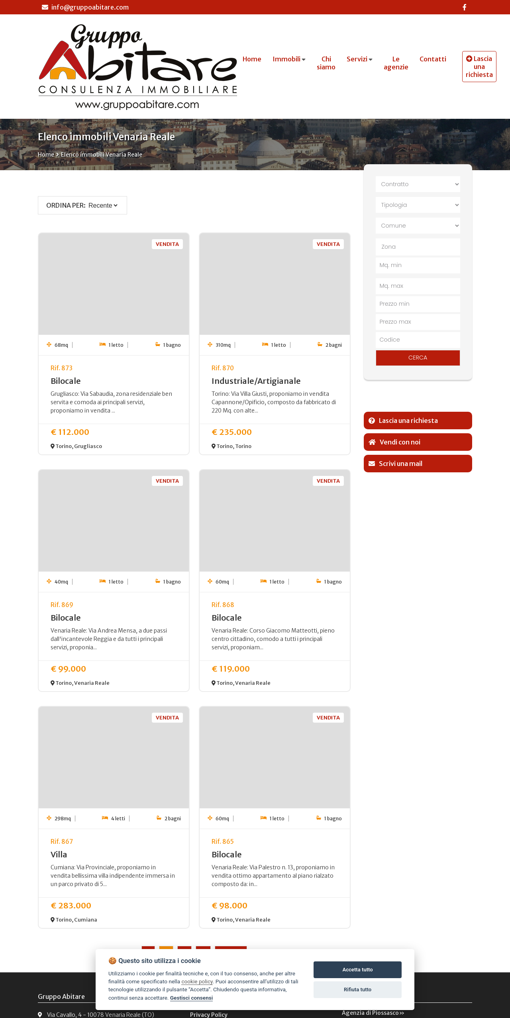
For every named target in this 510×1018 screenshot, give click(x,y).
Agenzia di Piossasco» (373, 1012)
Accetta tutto (357, 970)
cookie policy (196, 981)
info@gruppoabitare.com (85, 7)
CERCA (417, 358)
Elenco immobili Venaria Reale (101, 154)
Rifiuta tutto (357, 989)
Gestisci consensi (191, 997)
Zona (389, 247)
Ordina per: (66, 205)
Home (46, 154)
